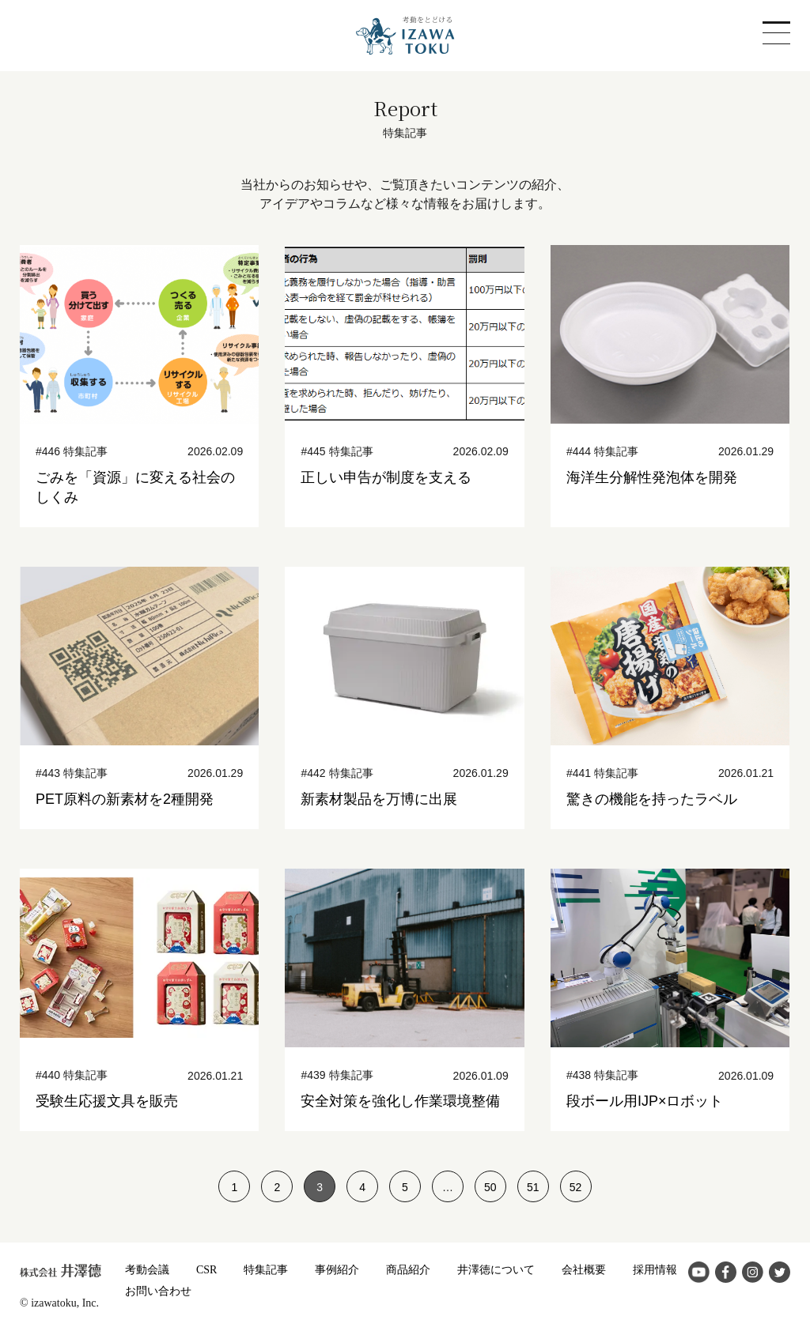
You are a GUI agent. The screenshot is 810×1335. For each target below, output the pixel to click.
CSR (206, 1270)
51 (533, 1187)
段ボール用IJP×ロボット (645, 1101)
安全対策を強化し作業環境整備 (400, 1101)
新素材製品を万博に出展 (379, 799)
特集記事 (266, 1270)
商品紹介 (408, 1270)
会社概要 (584, 1270)
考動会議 (147, 1270)
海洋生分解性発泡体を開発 (651, 477)
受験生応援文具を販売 (107, 1101)
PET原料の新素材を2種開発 (125, 799)
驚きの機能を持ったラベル (651, 799)
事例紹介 (337, 1270)
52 (576, 1187)
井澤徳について (496, 1270)
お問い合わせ (158, 1291)
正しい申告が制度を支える (386, 477)
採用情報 (655, 1270)
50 (490, 1187)
